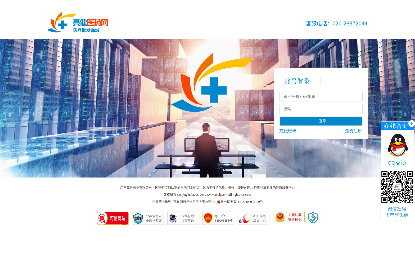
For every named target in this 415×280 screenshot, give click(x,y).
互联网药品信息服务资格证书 (194, 202)
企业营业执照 (161, 202)
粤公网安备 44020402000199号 (240, 202)
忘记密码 (287, 131)
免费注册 (353, 131)
